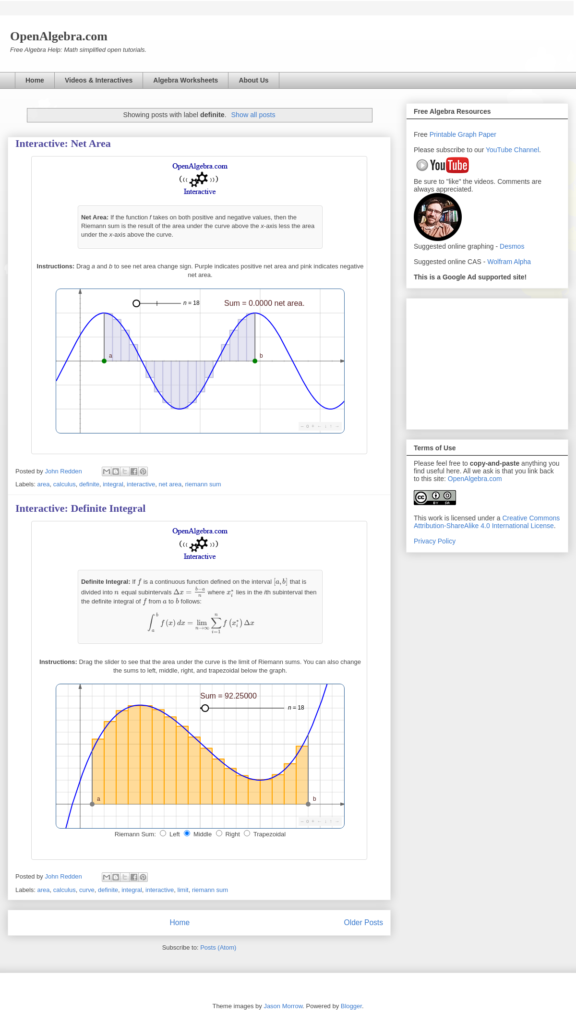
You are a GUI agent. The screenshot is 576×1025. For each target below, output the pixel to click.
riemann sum (203, 484)
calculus (64, 484)
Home (34, 80)
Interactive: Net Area (63, 143)
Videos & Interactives (98, 80)
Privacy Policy (435, 541)
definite (89, 484)
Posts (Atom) (218, 947)
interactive (141, 484)
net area (170, 484)
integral (113, 484)
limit (183, 889)
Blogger (351, 1006)
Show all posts (253, 115)
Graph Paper (477, 134)
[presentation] (139, 581)
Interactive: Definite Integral (80, 508)
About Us (253, 80)
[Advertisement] (487, 362)
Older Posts (363, 922)
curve (87, 889)
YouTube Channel (512, 150)
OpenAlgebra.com (475, 478)
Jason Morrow (283, 1006)
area (43, 484)
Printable (444, 134)
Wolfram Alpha (509, 261)
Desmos (512, 246)
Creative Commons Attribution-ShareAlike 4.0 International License (487, 522)
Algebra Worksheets (185, 80)
